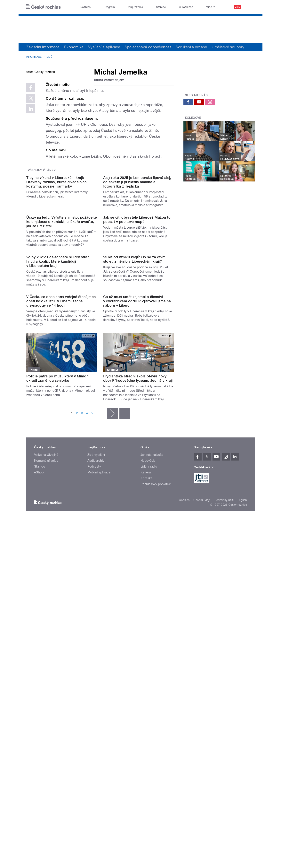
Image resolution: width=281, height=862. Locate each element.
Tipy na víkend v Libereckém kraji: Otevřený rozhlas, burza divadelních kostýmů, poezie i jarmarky (56, 280)
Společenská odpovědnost (148, 47)
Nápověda (147, 679)
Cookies (184, 718)
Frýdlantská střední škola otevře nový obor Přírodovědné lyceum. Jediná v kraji (138, 596)
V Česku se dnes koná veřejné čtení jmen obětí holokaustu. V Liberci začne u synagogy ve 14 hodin (61, 519)
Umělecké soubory (228, 47)
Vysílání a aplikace (104, 47)
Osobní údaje (202, 718)
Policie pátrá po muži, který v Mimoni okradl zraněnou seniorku (57, 596)
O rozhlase (186, 7)
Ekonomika (74, 47)
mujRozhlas (135, 7)
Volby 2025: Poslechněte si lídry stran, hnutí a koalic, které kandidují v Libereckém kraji (58, 439)
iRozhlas (85, 7)
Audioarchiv (95, 679)
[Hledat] (249, 7)
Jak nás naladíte (152, 673)
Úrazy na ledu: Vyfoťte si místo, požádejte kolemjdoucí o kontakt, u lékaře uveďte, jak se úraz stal (61, 360)
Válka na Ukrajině (46, 673)
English (242, 718)
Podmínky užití (224, 718)
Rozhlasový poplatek (155, 702)
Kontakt (146, 696)
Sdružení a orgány (191, 47)
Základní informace (43, 47)
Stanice (161, 7)
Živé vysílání (96, 673)
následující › (112, 631)
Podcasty (94, 685)
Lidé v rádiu (148, 685)
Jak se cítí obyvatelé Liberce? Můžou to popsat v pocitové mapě (137, 358)
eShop (39, 690)
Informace (34, 56)
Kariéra (145, 690)
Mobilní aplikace (99, 690)
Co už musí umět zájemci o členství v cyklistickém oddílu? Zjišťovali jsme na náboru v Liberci (137, 519)
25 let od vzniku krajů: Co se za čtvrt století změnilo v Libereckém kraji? (134, 437)
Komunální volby (46, 679)
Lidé (49, 56)
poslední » (124, 631)
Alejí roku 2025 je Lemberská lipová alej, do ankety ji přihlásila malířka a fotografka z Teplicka (137, 280)
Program (109, 7)
